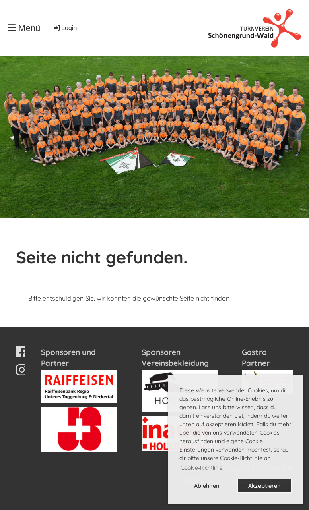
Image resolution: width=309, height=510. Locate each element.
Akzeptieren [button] (264, 485)
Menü (24, 28)
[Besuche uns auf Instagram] (21, 370)
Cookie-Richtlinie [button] (202, 467)
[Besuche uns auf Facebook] (21, 352)
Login (64, 28)
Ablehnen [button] (207, 485)
